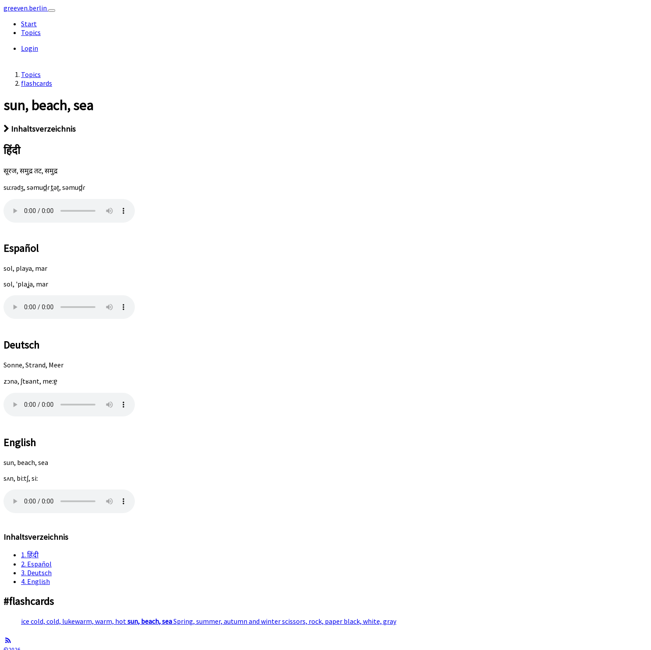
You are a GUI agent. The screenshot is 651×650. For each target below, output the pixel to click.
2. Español (36, 563)
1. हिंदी (30, 554)
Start (29, 23)
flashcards (36, 83)
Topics (31, 32)
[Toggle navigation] (51, 10)
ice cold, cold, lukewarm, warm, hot (74, 621)
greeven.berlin (26, 7)
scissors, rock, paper (313, 621)
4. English (35, 581)
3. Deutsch (36, 572)
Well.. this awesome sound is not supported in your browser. (69, 211)
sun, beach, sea (150, 621)
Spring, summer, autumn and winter (227, 621)
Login (29, 48)
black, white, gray (370, 621)
